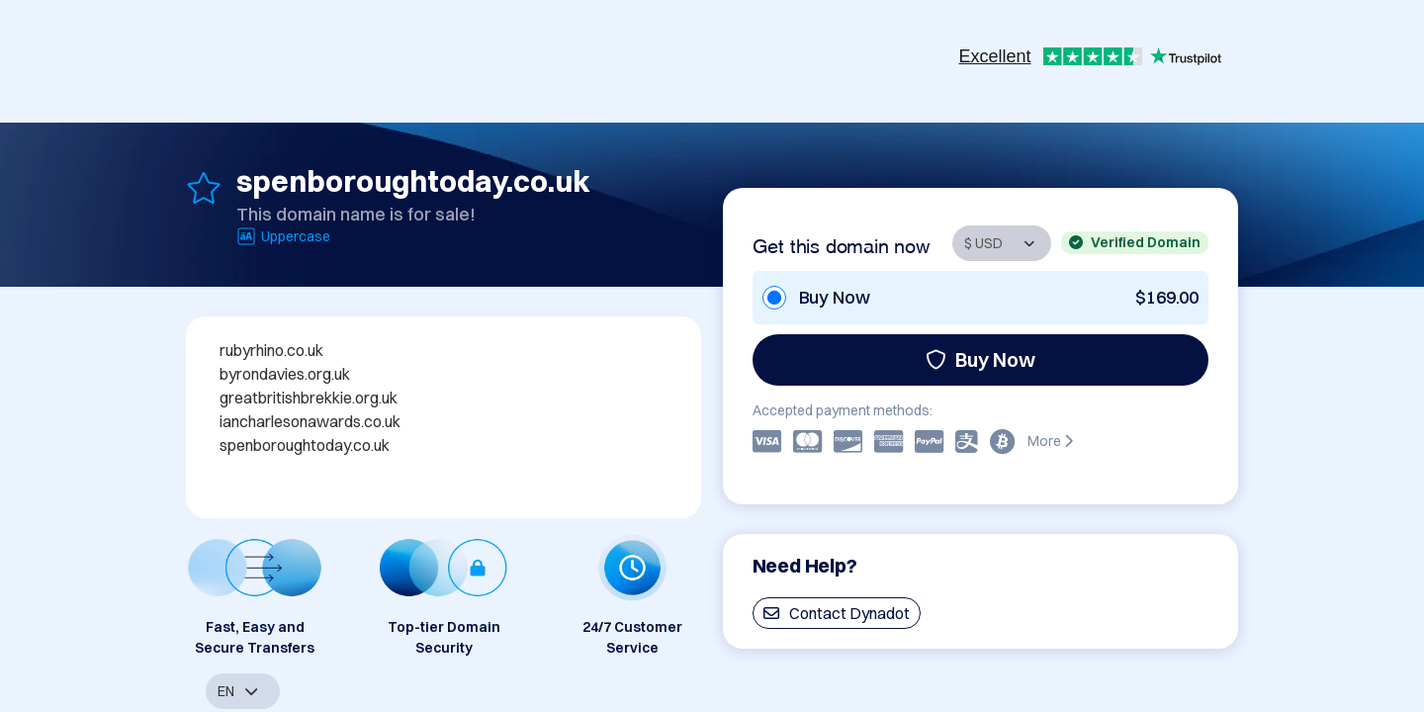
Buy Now (980, 359)
